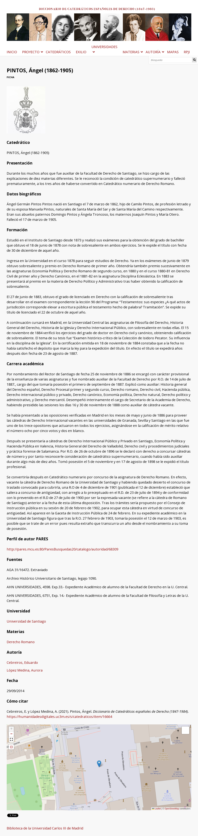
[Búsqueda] (171, 59)
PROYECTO (30, 52)
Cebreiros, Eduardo (22, 662)
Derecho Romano (21, 642)
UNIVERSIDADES (104, 46)
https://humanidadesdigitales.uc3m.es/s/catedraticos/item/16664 (59, 716)
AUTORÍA (153, 52)
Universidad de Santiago (26, 621)
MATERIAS (131, 52)
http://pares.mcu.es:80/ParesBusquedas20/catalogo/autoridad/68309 (62, 549)
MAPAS (173, 52)
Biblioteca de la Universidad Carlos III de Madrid (45, 828)
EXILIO (81, 52)
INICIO (12, 52)
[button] (99, 763)
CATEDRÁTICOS (58, 52)
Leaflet (156, 808)
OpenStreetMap (172, 808)
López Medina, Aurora (25, 670)
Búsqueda (194, 59)
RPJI (187, 52)
